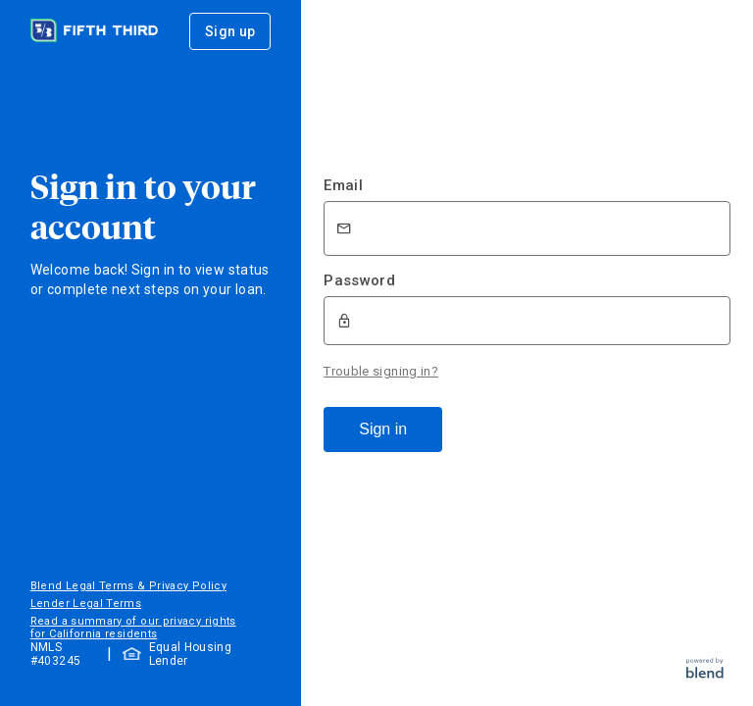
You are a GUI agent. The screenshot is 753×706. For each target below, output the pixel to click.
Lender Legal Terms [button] (85, 603)
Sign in (383, 429)
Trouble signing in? (381, 371)
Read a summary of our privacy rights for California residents (133, 627)
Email (343, 185)
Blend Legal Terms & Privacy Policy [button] (128, 586)
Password (359, 280)
